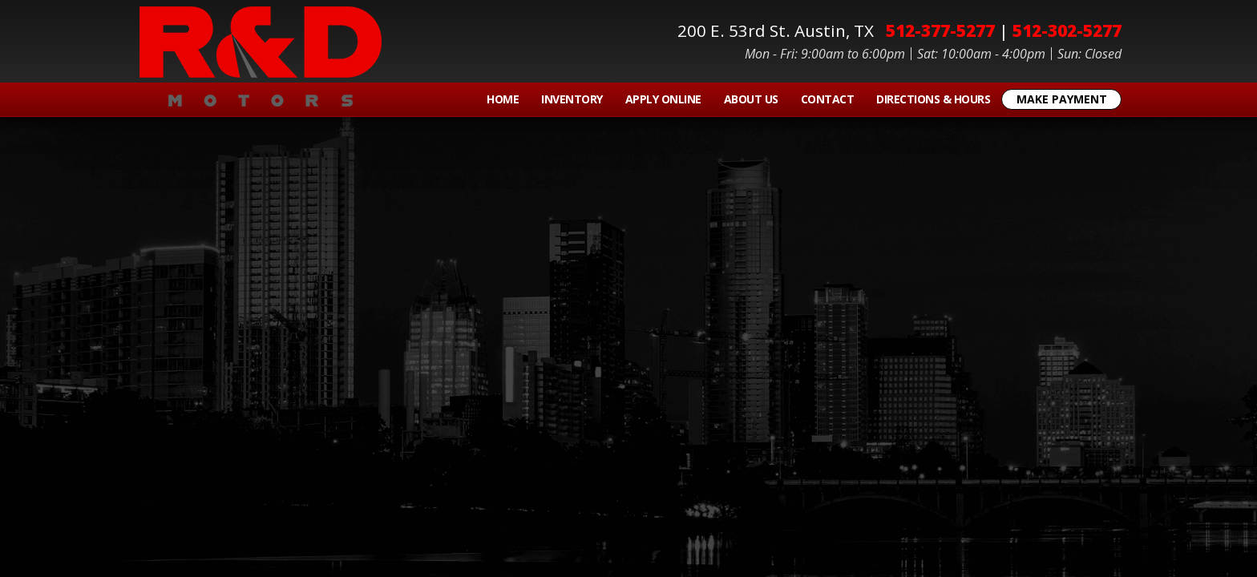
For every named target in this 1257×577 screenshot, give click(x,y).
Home (503, 99)
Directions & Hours (933, 99)
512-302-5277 (1067, 30)
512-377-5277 (940, 30)
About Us (751, 99)
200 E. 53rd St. (779, 30)
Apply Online (663, 99)
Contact (828, 99)
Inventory (572, 99)
